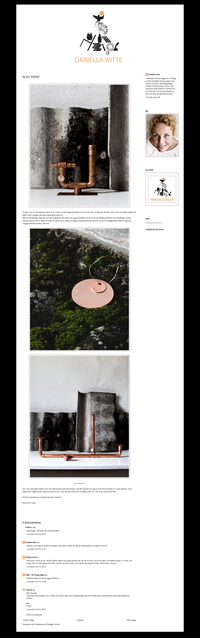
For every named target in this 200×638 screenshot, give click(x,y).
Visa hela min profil (153, 97)
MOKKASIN (30, 557)
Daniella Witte (31, 542)
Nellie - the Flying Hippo (35, 575)
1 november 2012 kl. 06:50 (36, 534)
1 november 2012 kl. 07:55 (36, 549)
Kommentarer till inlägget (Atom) (47, 624)
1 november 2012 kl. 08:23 (36, 567)
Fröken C (29, 527)
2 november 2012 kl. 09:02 (36, 609)
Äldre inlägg (131, 620)
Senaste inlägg (28, 620)
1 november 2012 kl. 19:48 (36, 582)
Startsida (80, 620)
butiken (58, 497)
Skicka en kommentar (34, 615)
